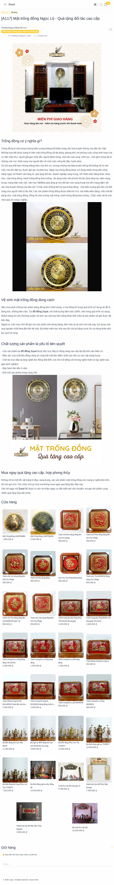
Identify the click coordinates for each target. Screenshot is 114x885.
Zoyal (11, 4)
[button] (96, 4)
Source (37, 880)
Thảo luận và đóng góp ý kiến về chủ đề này (22, 31)
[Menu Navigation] (5, 4)
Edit (43, 880)
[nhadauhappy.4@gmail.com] (15, 27)
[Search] (100, 4)
